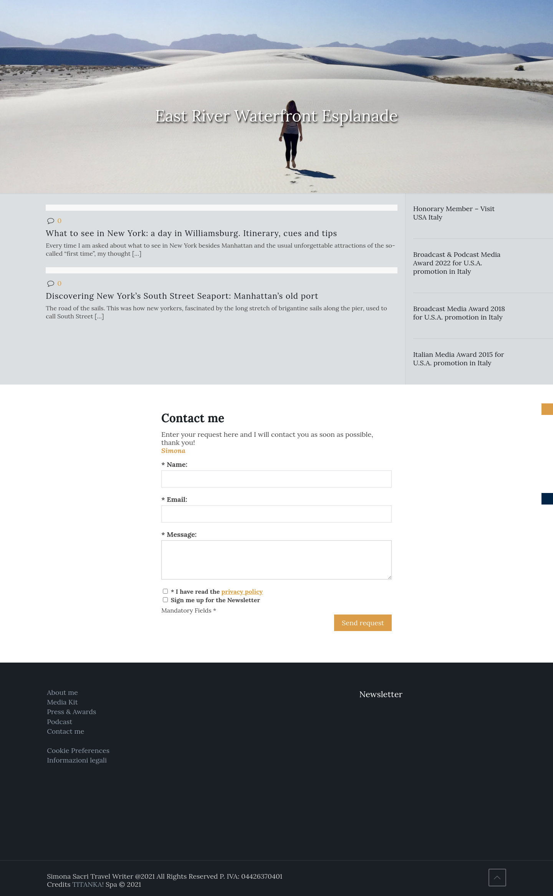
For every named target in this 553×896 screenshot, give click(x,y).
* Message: (179, 534)
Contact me (65, 731)
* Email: (174, 499)
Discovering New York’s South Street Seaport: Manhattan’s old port (182, 296)
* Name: (174, 464)
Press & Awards (71, 711)
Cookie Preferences (78, 750)
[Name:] (276, 479)
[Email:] (276, 514)
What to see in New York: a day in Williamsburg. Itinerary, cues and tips (191, 233)
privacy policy (242, 591)
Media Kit (62, 702)
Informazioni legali (77, 760)
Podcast (59, 721)
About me (62, 692)
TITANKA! (88, 884)
